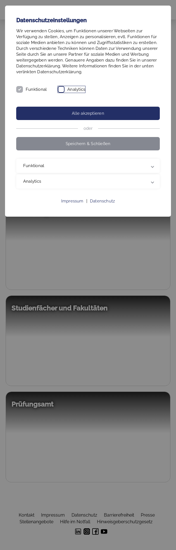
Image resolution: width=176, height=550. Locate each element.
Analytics (76, 89)
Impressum (72, 201)
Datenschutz (102, 201)
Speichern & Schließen (88, 143)
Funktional (36, 89)
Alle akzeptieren (88, 113)
